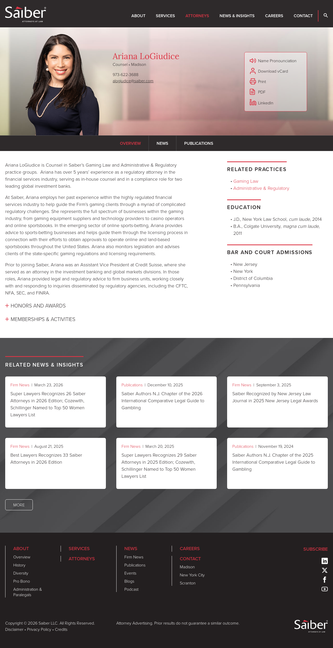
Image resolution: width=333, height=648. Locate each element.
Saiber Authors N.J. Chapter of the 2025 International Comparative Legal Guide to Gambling (273, 462)
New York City (192, 575)
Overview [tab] (130, 143)
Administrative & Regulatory (261, 188)
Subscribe (315, 549)
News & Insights (237, 16)
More (19, 505)
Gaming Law (245, 181)
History (19, 565)
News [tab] (162, 143)
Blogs (129, 581)
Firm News (19, 385)
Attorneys (197, 16)
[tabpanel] (97, 242)
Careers (274, 16)
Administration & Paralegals (27, 591)
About (138, 16)
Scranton (188, 583)
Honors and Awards (38, 305)
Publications (132, 385)
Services (165, 16)
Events (130, 573)
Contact (303, 16)
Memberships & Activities (43, 319)
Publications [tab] (198, 143)
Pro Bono (21, 581)
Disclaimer (14, 629)
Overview (21, 557)
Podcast (131, 589)
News (130, 548)
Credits (61, 629)
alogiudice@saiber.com (133, 81)
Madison (187, 567)
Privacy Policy (39, 629)
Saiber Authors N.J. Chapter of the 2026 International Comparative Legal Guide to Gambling (162, 400)
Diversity (20, 573)
